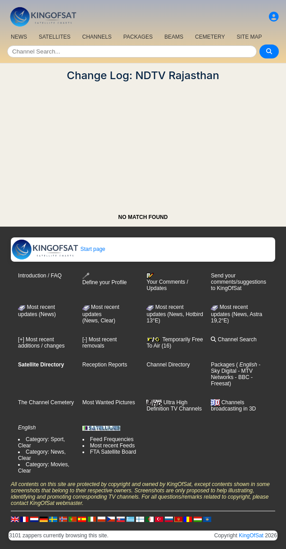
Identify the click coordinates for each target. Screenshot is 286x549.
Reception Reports (104, 365)
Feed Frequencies (112, 439)
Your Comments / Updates (167, 282)
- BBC (241, 377)
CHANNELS (96, 37)
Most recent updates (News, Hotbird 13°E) (174, 314)
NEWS (19, 37)
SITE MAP (249, 37)
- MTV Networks (232, 374)
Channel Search (233, 339)
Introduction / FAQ (40, 275)
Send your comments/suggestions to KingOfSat (238, 281)
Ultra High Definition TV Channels (174, 405)
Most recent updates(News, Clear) (100, 314)
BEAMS (173, 37)
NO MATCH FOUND (143, 217)
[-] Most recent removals (99, 342)
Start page (58, 249)
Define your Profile (104, 279)
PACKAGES (138, 37)
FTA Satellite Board (113, 452)
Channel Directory (168, 365)
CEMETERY (210, 37)
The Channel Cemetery (46, 402)
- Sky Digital (235, 368)
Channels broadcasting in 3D (233, 405)
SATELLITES (54, 37)
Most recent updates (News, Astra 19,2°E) (236, 314)
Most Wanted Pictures (108, 402)
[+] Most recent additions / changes (41, 342)
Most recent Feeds (112, 445)
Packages (223, 365)
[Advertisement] (143, 145)
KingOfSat (251, 535)
